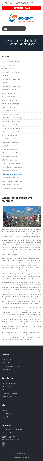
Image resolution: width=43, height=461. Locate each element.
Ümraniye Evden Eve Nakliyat (11, 114)
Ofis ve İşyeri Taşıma (8, 97)
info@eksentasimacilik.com (10, 440)
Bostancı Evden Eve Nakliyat (11, 128)
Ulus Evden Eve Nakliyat (9, 111)
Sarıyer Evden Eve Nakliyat (10, 107)
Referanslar (7, 414)
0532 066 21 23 (24, 3)
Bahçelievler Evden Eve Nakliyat (12, 174)
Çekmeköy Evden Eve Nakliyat (11, 132)
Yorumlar (6, 417)
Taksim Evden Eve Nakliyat (10, 61)
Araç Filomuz (7, 370)
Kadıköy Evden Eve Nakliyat (10, 139)
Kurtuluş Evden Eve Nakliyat (11, 170)
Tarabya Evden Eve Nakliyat (11, 178)
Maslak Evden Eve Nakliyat (10, 185)
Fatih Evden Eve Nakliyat (9, 149)
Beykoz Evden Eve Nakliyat (10, 125)
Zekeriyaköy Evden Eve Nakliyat (12, 118)
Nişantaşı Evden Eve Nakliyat (11, 163)
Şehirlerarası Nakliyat (10, 393)
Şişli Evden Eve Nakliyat (9, 160)
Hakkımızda (7, 359)
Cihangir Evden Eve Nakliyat (11, 156)
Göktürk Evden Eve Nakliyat (10, 100)
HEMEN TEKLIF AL (21, 8)
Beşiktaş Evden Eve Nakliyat (11, 86)
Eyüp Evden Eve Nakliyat (9, 135)
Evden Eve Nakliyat (8, 68)
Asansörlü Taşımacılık (8, 65)
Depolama (5, 82)
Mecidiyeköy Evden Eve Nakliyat (12, 167)
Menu (10, 29)
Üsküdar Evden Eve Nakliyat (11, 153)
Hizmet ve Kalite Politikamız (12, 366)
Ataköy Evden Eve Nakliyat (10, 72)
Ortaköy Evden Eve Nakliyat (10, 104)
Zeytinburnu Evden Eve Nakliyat (12, 188)
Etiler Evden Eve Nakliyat (9, 93)
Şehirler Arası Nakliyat (9, 90)
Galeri (5, 410)
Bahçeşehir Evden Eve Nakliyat (11, 121)
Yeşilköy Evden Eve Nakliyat (10, 146)
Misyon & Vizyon (8, 363)
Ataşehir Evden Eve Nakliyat (11, 79)
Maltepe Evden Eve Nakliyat (11, 142)
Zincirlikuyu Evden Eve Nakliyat (12, 181)
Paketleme (5, 75)
